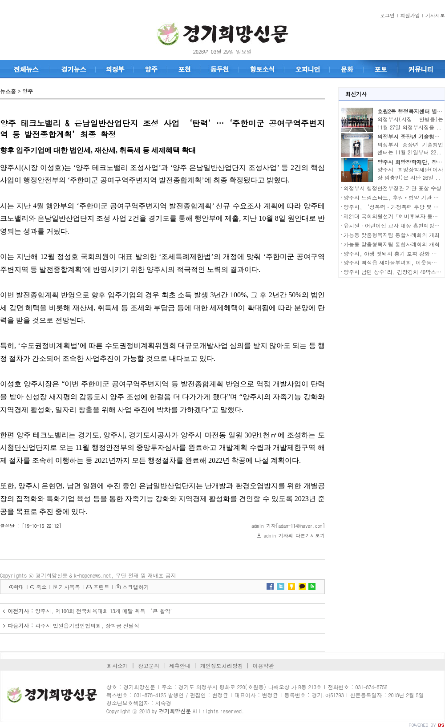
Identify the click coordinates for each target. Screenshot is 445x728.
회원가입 (410, 15)
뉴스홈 (8, 91)
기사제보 (435, 15)
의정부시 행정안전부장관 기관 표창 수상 (392, 188)
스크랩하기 (135, 586)
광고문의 (148, 665)
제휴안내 (179, 665)
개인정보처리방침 (221, 665)
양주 (27, 91)
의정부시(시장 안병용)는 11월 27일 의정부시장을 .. (410, 123)
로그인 (387, 15)
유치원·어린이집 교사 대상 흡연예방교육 (394, 225)
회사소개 (117, 665)
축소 (41, 586)
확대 (18, 586)
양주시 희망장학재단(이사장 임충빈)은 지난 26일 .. (410, 173)
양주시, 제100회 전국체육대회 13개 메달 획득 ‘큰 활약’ (105, 611)
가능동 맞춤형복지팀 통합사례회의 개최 (392, 235)
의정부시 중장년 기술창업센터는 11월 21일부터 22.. (410, 148)
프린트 (101, 586)
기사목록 (69, 586)
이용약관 (263, 665)
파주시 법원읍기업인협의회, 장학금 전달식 (87, 625)
